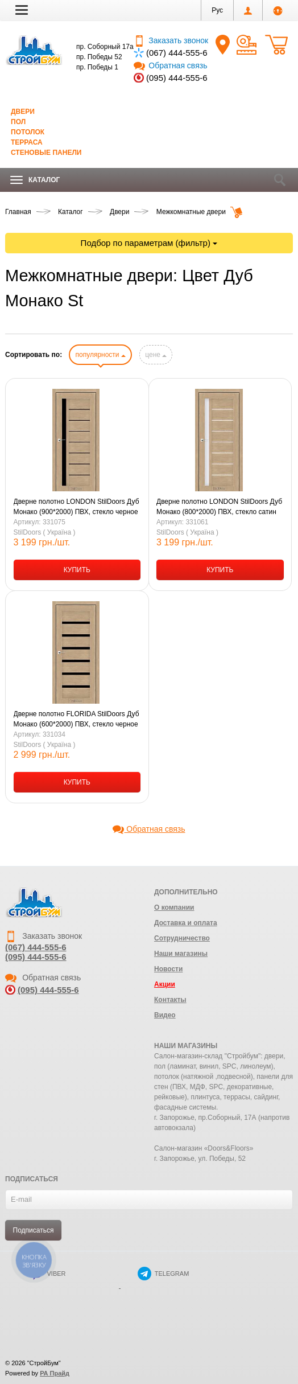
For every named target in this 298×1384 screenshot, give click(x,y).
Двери (23, 112)
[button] (21, 9)
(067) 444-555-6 (177, 53)
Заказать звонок (171, 40)
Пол (18, 122)
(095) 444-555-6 (177, 78)
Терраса (27, 142)
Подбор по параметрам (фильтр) (149, 243)
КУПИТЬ (77, 570)
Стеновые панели (46, 153)
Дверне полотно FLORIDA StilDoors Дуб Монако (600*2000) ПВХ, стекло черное (76, 719)
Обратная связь (170, 65)
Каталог (35, 180)
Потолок (27, 132)
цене (156, 355)
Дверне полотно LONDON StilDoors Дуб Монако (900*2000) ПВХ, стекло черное (76, 507)
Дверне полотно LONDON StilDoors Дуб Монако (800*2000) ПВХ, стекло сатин (219, 507)
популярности (100, 355)
